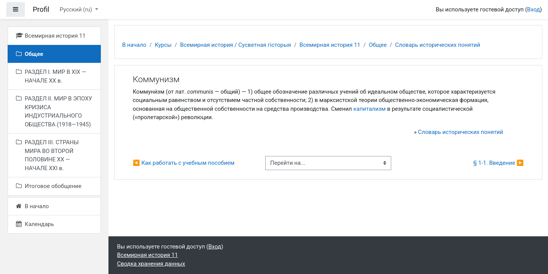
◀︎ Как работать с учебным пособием (183, 162)
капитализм (370, 108)
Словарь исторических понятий (437, 44)
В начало (134, 44)
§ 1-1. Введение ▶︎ (498, 162)
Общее (378, 44)
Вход (533, 9)
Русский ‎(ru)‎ (77, 9)
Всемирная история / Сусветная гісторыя (235, 44)
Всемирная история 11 (329, 44)
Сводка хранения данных (151, 263)
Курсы (163, 44)
